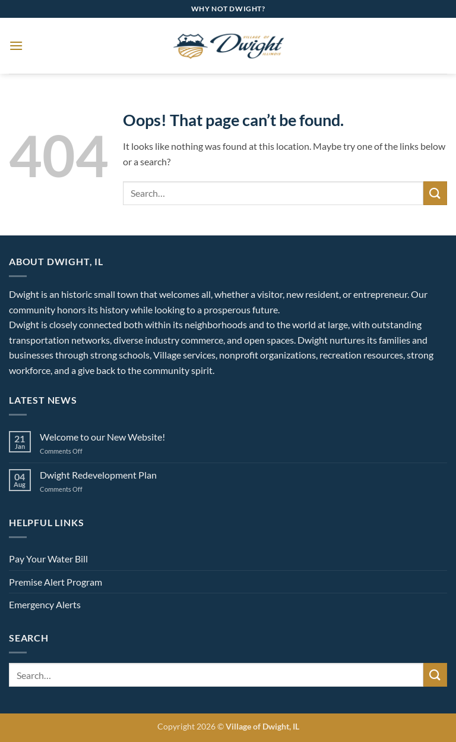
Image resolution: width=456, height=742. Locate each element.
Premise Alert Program (55, 581)
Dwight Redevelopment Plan (98, 474)
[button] (16, 45)
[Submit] (435, 193)
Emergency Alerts (45, 604)
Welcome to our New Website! (102, 436)
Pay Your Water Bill (48, 558)
